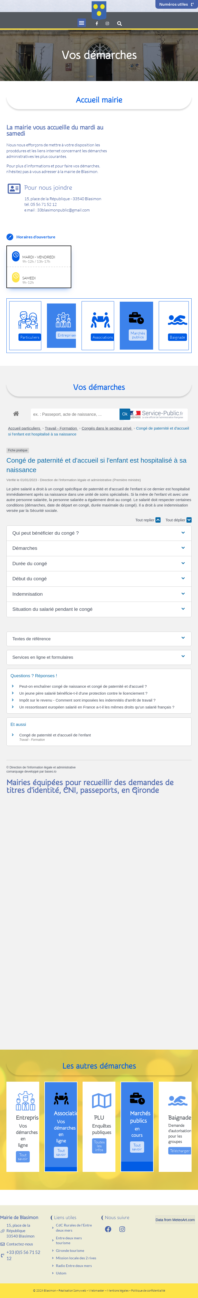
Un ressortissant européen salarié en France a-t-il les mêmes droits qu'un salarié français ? (96, 707)
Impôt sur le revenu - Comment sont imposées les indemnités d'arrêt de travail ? (87, 700)
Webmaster (96, 1290)
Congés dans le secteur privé (107, 428)
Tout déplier (178, 520)
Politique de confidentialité (148, 1290)
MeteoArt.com (183, 1220)
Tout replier (148, 520)
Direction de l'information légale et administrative (42, 767)
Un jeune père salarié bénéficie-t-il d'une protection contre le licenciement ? (83, 693)
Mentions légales (118, 1290)
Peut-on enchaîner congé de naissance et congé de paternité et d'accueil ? (83, 686)
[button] (81, 22)
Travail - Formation (61, 428)
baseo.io (50, 771)
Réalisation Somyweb (72, 1290)
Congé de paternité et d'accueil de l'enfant (55, 735)
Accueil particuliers (24, 428)
